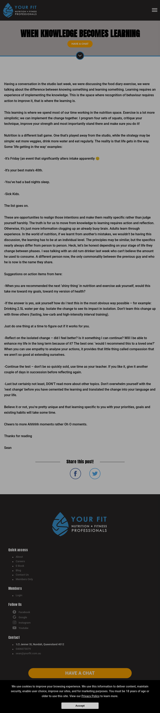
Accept (80, 705)
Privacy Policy (90, 696)
